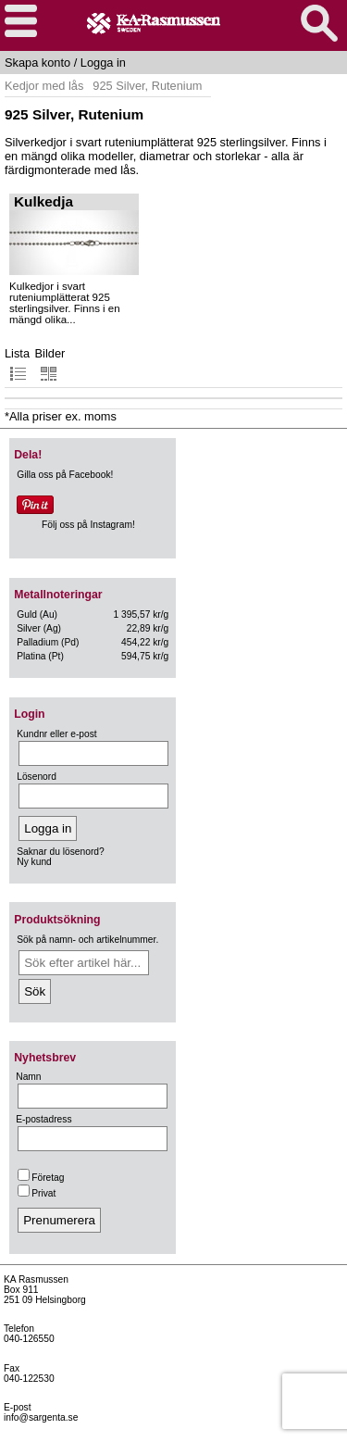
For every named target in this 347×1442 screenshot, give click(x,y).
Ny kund (34, 862)
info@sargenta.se (41, 1417)
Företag (41, 1177)
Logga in (103, 62)
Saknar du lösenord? (60, 851)
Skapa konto (37, 62)
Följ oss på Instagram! (88, 525)
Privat (37, 1193)
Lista (17, 364)
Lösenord (36, 776)
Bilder (50, 364)
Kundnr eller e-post (56, 734)
